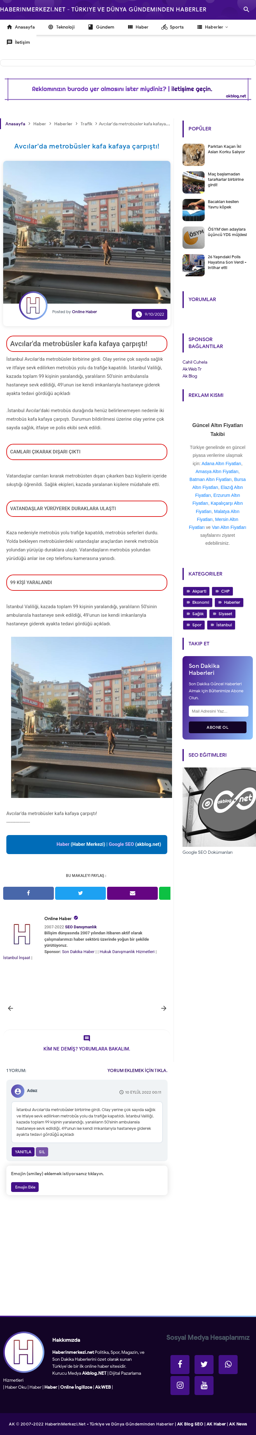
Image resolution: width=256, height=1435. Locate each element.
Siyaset (225, 613)
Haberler (232, 602)
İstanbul (224, 625)
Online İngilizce (76, 1387)
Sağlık (198, 613)
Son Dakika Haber (78, 951)
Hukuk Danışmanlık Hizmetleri (127, 951)
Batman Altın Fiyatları (210, 479)
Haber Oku (16, 1387)
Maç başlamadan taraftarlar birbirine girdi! (226, 179)
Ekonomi (200, 602)
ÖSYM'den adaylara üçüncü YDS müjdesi (227, 232)
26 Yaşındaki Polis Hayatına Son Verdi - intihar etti (227, 262)
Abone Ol (217, 727)
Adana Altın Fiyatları (221, 463)
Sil (42, 1152)
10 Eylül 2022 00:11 (143, 1092)
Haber (35, 1387)
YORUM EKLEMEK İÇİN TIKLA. (137, 1070)
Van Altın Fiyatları (229, 527)
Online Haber (58, 918)
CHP (225, 591)
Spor (197, 625)
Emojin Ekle (24, 1187)
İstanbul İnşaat (17, 957)
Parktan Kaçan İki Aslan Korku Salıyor (226, 149)
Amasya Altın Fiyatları (216, 471)
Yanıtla (23, 1152)
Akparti (199, 591)
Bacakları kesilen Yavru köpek (223, 204)
